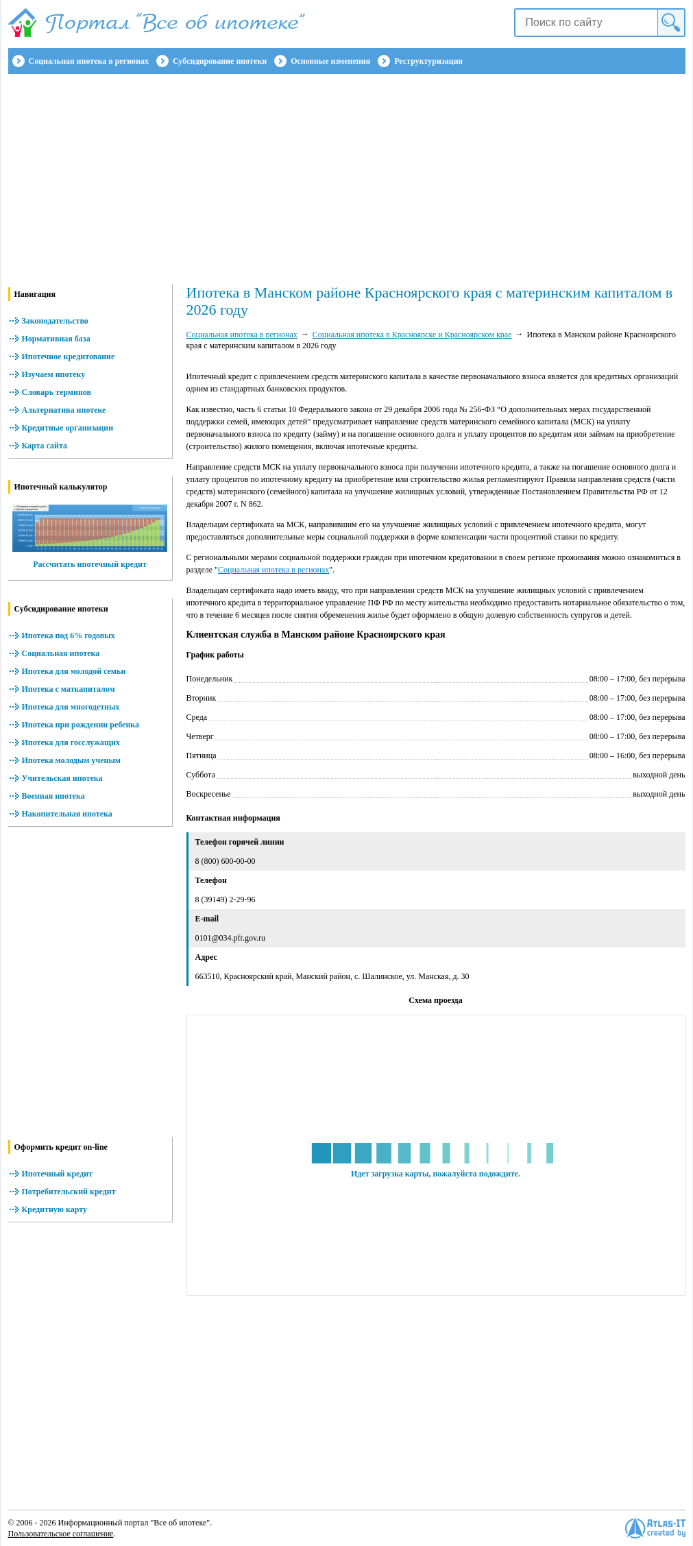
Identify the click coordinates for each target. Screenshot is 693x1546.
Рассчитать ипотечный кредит (90, 564)
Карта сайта (45, 445)
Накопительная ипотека (67, 814)
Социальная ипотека (61, 653)
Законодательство (55, 321)
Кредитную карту (55, 1209)
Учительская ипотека (62, 778)
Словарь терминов (57, 392)
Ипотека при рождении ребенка (81, 724)
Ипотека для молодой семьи (74, 671)
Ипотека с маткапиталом (68, 689)
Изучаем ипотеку (54, 374)
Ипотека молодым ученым (71, 760)
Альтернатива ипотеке (64, 410)
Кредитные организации (68, 428)
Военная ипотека (53, 796)
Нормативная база (56, 338)
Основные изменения (330, 61)
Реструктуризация (428, 61)
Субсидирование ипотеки (220, 61)
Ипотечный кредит (57, 1174)
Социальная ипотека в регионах (89, 61)
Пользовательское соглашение (61, 1533)
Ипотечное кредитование (68, 356)
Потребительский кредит (69, 1191)
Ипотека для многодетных (71, 707)
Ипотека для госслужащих (71, 742)
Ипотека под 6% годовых (68, 635)
